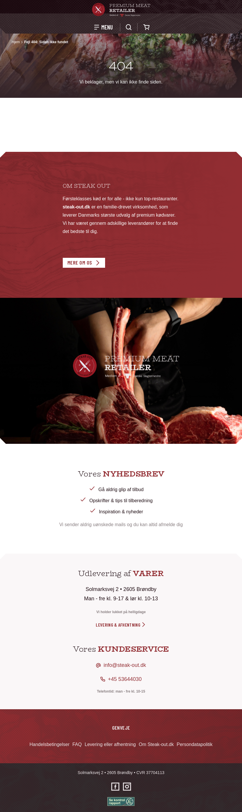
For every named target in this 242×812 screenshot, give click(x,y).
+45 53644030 (125, 679)
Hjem (16, 42)
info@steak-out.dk (125, 665)
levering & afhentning (121, 624)
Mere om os (79, 262)
